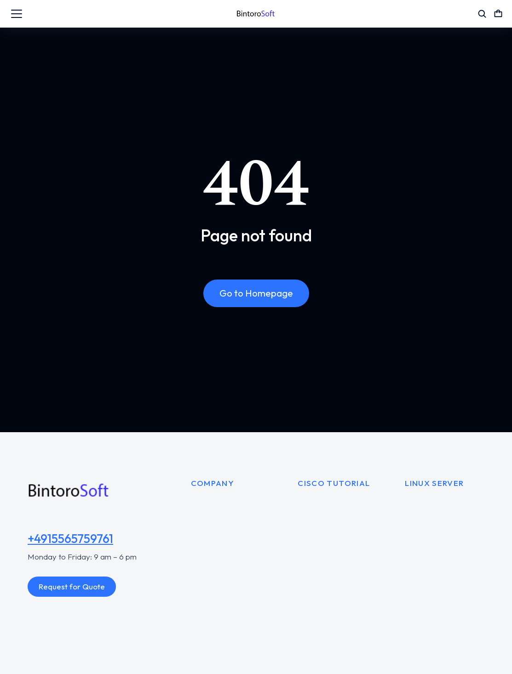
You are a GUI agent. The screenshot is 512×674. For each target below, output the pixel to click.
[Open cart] (498, 13)
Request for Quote (72, 586)
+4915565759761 (70, 538)
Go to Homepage (256, 293)
